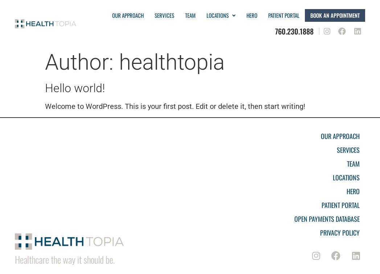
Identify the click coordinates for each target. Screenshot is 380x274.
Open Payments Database (327, 219)
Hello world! (75, 88)
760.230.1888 (294, 31)
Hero (251, 15)
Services (164, 15)
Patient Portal (341, 205)
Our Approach (128, 15)
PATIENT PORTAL (283, 15)
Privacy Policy (340, 232)
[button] (221, 15)
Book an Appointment (335, 15)
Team (190, 15)
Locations (221, 15)
